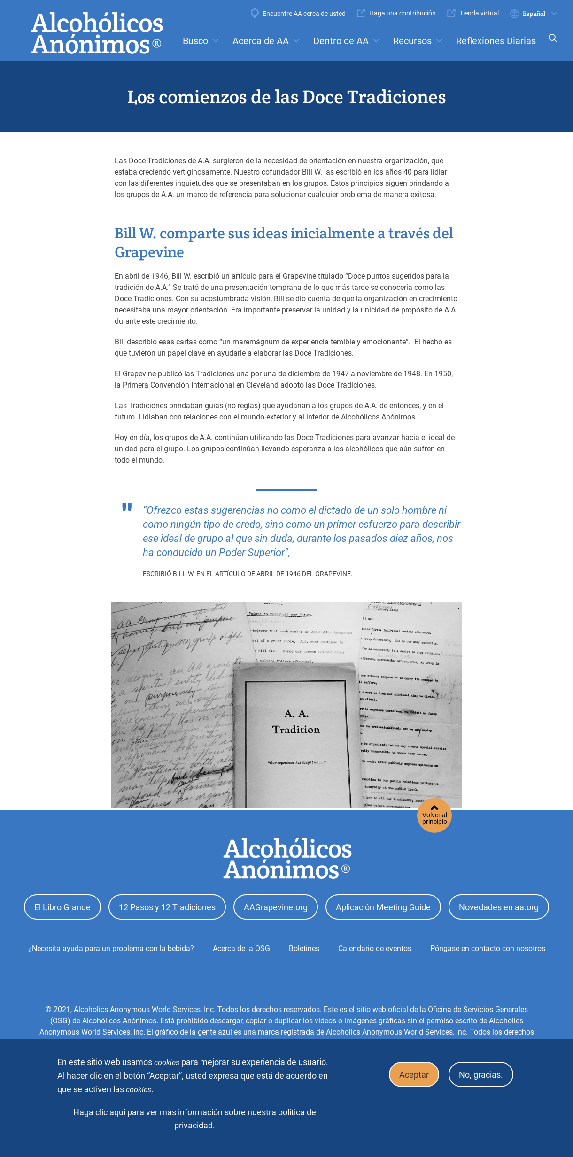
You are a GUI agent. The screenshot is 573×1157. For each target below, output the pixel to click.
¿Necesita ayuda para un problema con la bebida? (111, 945)
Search (550, 44)
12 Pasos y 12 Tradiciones (167, 906)
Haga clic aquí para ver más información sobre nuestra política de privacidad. (194, 1118)
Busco (195, 40)
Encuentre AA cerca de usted (304, 13)
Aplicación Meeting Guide (383, 906)
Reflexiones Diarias (496, 40)
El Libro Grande (62, 906)
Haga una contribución (402, 13)
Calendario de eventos (374, 945)
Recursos (412, 40)
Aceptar (408, 1073)
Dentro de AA (341, 40)
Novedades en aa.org (499, 906)
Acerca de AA (260, 40)
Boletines (304, 945)
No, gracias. (479, 1073)
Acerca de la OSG (241, 945)
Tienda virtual (479, 13)
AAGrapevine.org (276, 906)
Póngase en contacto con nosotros (487, 945)
